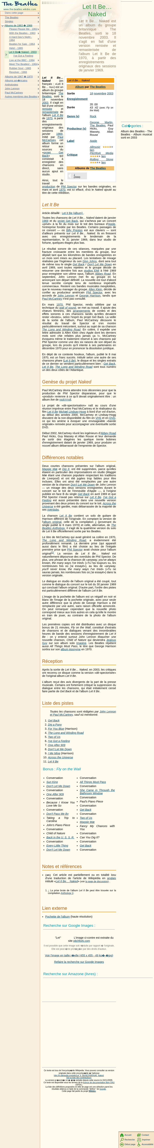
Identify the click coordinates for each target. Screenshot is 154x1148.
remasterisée (50, 112)
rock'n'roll (65, 399)
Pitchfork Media (101, 153)
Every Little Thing (57, 845)
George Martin (101, 122)
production (48, 186)
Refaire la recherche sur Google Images (79, 961)
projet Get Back (68, 220)
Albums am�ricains (16, 80)
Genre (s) (73, 116)
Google (103, 1089)
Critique (72, 154)
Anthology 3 (67, 893)
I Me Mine (54, 753)
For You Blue (56, 728)
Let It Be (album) (72, 213)
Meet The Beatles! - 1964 (23, 64)
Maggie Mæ (50, 469)
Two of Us (54, 736)
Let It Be (57, 115)
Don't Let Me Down (99, 264)
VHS (98, 417)
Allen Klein (95, 289)
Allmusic (95, 146)
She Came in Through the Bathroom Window (97, 792)
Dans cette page (14, 12)
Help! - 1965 (16, 48)
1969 (59, 133)
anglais (111, 878)
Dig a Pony (55, 724)
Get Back (78, 264)
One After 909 (56, 745)
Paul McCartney (52, 138)
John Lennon (66, 295)
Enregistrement (77, 98)
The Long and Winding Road (61, 329)
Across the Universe (60, 757)
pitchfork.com (81, 940)
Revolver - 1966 (18, 72)
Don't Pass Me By (57, 813)
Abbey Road (103, 273)
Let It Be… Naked (67, 881)
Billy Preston (74, 230)
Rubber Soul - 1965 (20, 68)
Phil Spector (69, 186)
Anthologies (11, 84)
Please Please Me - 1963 (23, 29)
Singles (9, 21)
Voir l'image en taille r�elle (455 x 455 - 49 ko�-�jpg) (79, 955)
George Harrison (89, 295)
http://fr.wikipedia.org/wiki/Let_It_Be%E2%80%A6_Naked (79, 1075)
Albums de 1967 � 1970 (19, 76)
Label (70, 140)
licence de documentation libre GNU (98, 1082)
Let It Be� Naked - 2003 (23, 52)
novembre (100, 93)
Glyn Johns (89, 261)
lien (92, 150)
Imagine (81, 643)
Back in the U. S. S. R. (60, 837)
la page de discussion (96, 881)
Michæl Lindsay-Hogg (72, 411)
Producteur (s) (76, 128)
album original (52, 521)
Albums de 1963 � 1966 (18, 25)
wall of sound (67, 307)
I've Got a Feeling (59, 741)
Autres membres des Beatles (21, 96)
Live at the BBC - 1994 (22, 60)
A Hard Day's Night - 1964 (20, 39)
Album (79, 86)
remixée (47, 108)
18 (91, 93)
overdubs (53, 509)
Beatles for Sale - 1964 (22, 44)
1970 (49, 118)
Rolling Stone (101, 159)
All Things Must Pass (93, 782)
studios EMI (91, 270)
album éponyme (71, 649)
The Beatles (98, 86)
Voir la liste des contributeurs (78, 1078)
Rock (93, 116)
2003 (110, 93)
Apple (93, 140)
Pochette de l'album (57, 916)
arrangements (81, 310)
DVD (112, 417)
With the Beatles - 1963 (22, 33)
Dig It (65, 469)
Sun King (52, 782)
